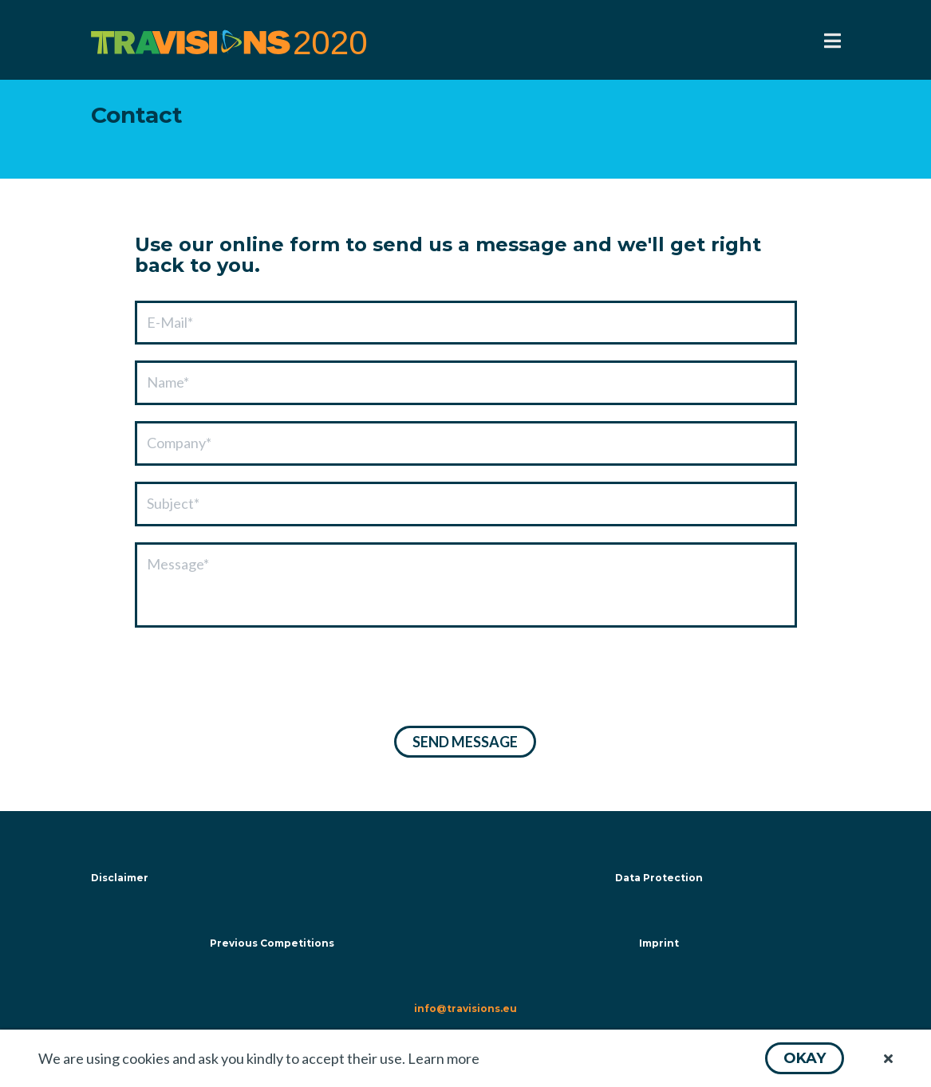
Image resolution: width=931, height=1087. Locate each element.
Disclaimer (119, 878)
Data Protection (659, 878)
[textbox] (466, 323)
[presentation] (256, 679)
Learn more (443, 1058)
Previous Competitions (272, 943)
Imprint (659, 943)
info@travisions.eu (465, 1008)
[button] (804, 1058)
